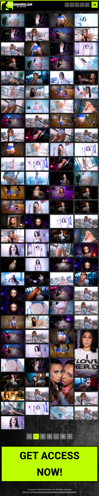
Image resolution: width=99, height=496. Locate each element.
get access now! (50, 464)
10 (63, 436)
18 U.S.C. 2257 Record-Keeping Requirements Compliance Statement (49, 492)
